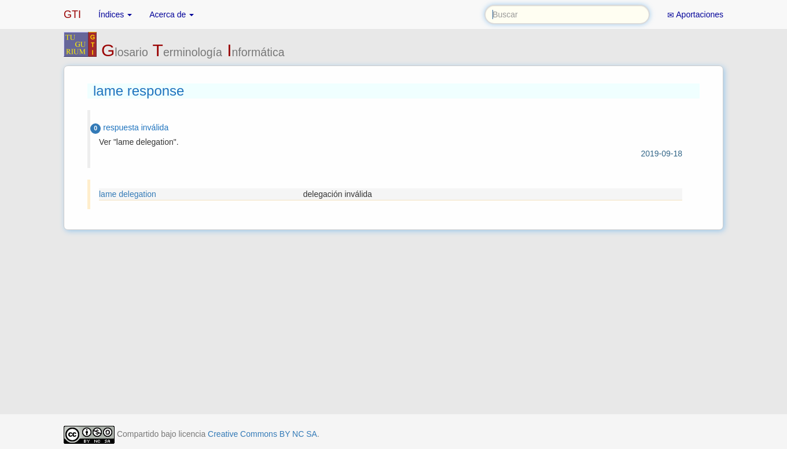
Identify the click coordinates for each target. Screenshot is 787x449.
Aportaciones (695, 15)
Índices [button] (115, 14)
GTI (72, 14)
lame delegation (127, 194)
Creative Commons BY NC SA (262, 434)
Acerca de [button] (171, 14)
